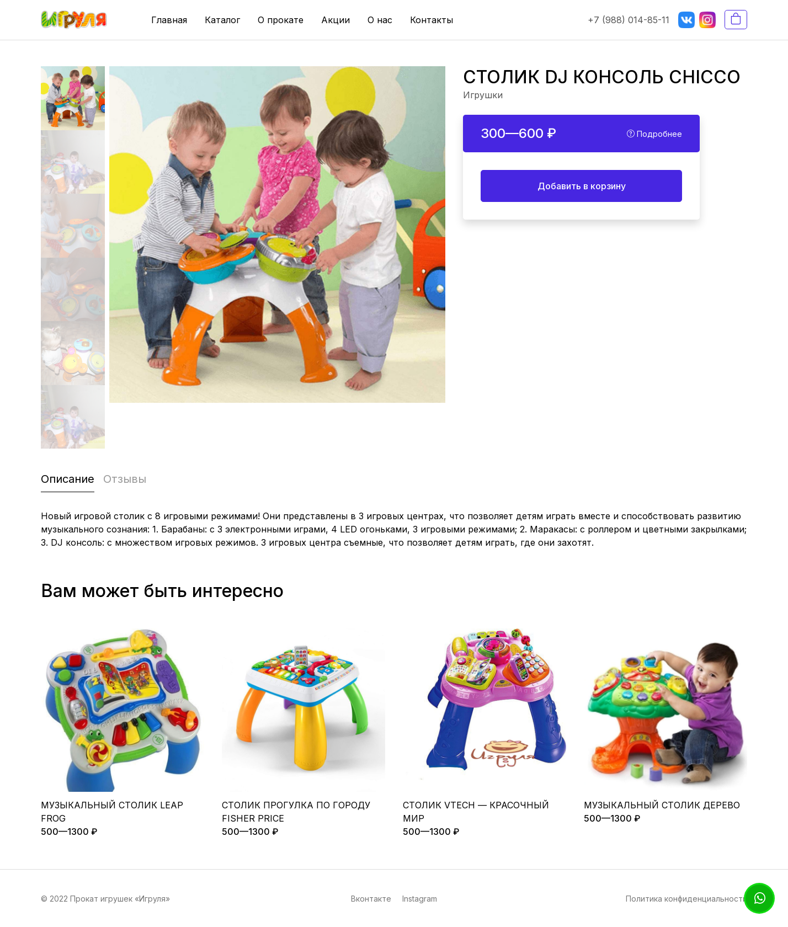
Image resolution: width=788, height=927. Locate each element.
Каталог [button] (222, 19)
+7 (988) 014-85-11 (628, 19)
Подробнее (654, 133)
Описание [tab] (67, 479)
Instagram (419, 898)
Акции (335, 19)
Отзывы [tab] (124, 479)
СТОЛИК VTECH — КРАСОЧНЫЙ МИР (476, 812)
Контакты (431, 19)
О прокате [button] (281, 19)
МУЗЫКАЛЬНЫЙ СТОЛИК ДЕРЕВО (662, 805)
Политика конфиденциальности (686, 898)
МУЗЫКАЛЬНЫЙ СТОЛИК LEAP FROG (112, 812)
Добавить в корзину (581, 185)
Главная (169, 19)
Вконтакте (371, 898)
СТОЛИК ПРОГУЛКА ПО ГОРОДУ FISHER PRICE (296, 812)
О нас (380, 19)
